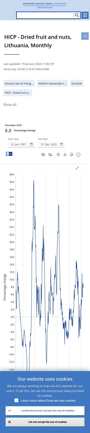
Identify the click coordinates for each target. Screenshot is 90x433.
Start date (13, 139)
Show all (10, 104)
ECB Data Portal (44, 7)
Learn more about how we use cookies (48, 400)
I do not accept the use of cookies (47, 422)
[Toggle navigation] (85, 15)
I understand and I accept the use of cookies (47, 410)
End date (43, 139)
